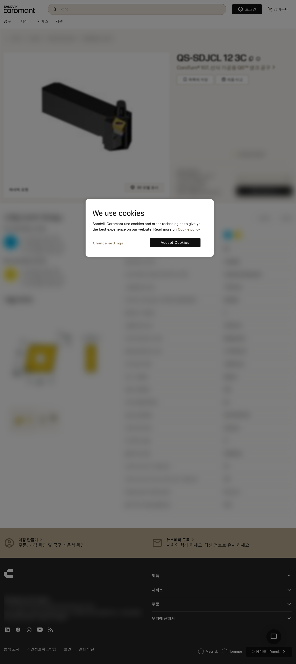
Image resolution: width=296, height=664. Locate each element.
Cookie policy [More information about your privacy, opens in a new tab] (189, 229)
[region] (150, 228)
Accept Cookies (175, 242)
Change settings (108, 243)
